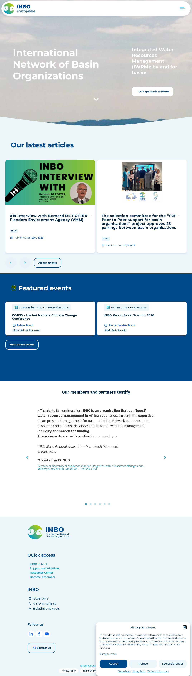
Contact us (41, 647)
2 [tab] (91, 504)
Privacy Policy (69, 670)
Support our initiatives (44, 568)
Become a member (42, 577)
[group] (50, 206)
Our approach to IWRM (153, 91)
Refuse (143, 669)
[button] (185, 633)
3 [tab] (96, 504)
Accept (113, 669)
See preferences (173, 669)
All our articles (47, 262)
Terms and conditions (94, 670)
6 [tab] (110, 504)
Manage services (108, 659)
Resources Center (41, 572)
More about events (22, 344)
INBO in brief (38, 564)
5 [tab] (105, 504)
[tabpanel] (96, 440)
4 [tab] (101, 504)
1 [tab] (87, 504)
